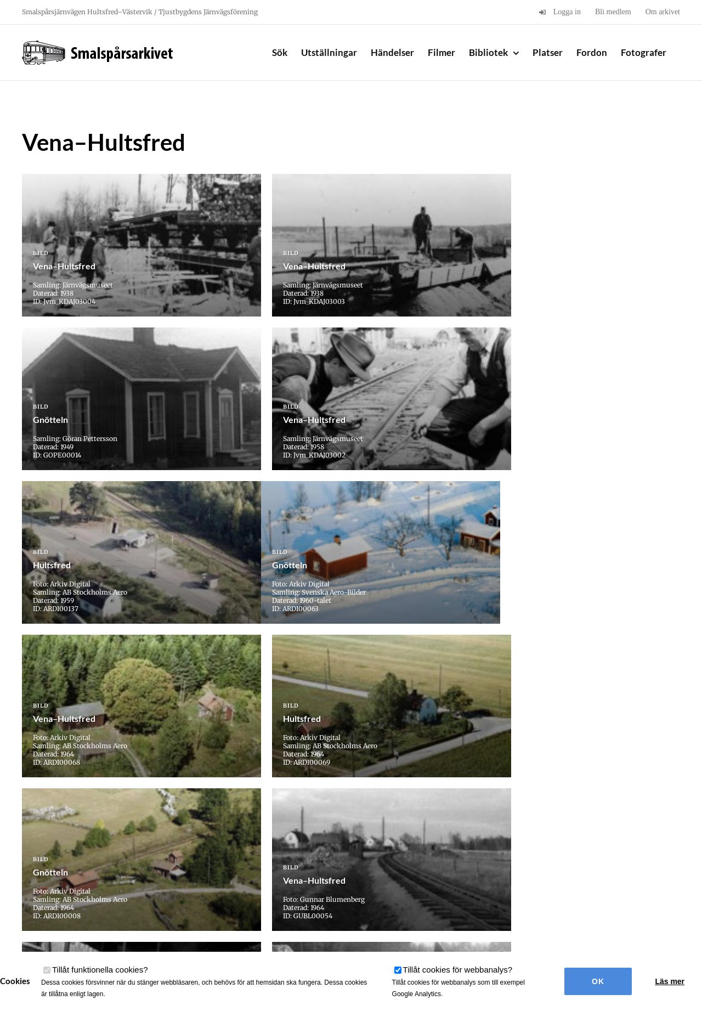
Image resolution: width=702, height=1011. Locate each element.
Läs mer (669, 981)
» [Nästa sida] (390, 826)
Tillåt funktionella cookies (100, 969)
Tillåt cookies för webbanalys (458, 969)
